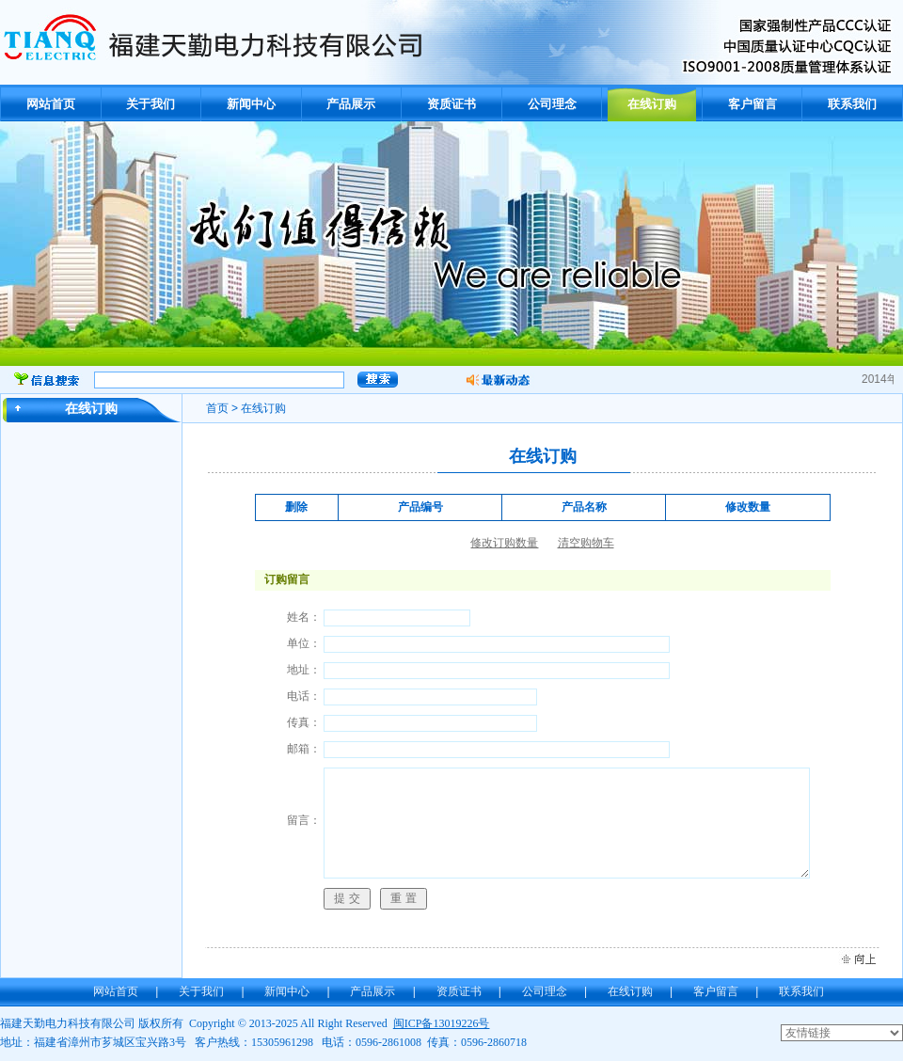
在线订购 (651, 104)
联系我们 (852, 104)
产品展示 (350, 104)
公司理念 (552, 104)
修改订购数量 (504, 542)
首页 (217, 408)
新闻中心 (251, 104)
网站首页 (50, 104)
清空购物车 (586, 542)
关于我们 (150, 104)
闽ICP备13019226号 (441, 1023)
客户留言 (752, 104)
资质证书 (451, 104)
